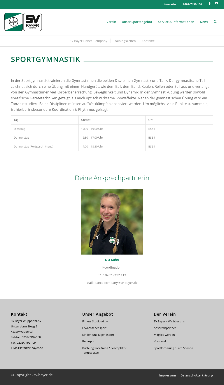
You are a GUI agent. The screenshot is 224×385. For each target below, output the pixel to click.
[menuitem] (111, 22)
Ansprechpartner (165, 328)
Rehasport (89, 341)
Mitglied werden (164, 335)
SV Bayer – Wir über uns (169, 321)
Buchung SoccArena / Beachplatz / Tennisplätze (104, 350)
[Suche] (215, 22)
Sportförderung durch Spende (173, 348)
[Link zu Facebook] (209, 3)
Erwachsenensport (94, 328)
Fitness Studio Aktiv (95, 321)
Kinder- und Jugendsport (98, 335)
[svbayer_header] (26, 22)
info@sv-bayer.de (32, 348)
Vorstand (160, 341)
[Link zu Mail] (216, 3)
